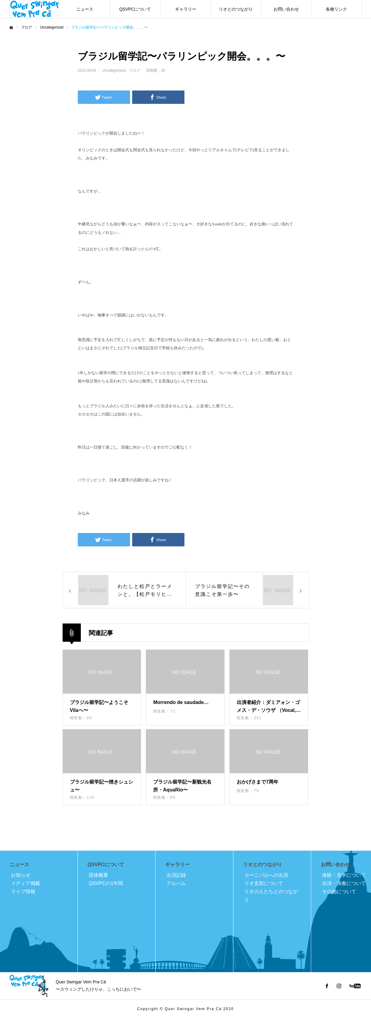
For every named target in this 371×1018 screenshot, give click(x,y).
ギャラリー (185, 9)
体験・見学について (344, 875)
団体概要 (98, 875)
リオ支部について (263, 883)
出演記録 (176, 875)
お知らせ (20, 875)
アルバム (176, 883)
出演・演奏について (344, 883)
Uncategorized (113, 70)
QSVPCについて (135, 9)
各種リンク (336, 9)
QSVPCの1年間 (106, 883)
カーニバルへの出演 (266, 875)
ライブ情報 (23, 891)
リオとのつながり (236, 9)
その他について (339, 891)
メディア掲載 (25, 883)
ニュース (84, 9)
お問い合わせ (286, 9)
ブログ (134, 70)
